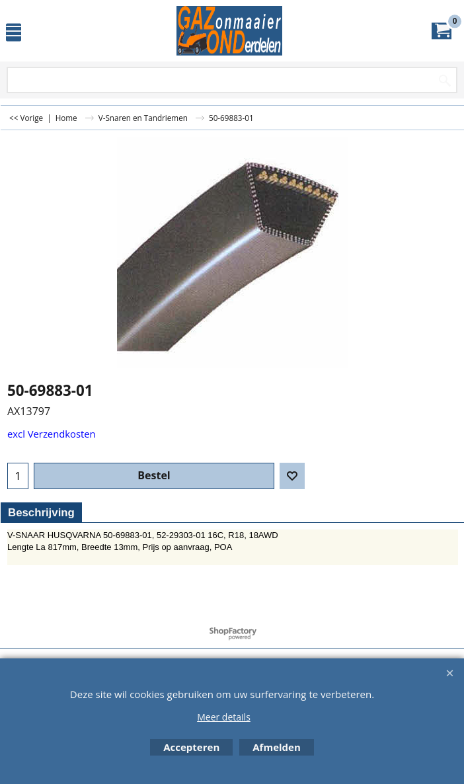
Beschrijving (41, 512)
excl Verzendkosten (51, 433)
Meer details (224, 717)
